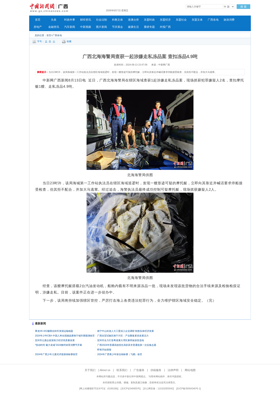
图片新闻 (101, 26)
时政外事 (69, 19)
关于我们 (90, 370)
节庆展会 (117, 26)
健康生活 (133, 26)
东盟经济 (165, 19)
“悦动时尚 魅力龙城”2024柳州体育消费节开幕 (58, 345)
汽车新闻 (69, 26)
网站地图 (190, 370)
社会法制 (101, 19)
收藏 (69, 41)
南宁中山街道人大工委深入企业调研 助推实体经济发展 (125, 331)
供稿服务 (155, 370)
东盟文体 (197, 19)
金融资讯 (53, 26)
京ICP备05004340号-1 (188, 388)
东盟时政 (149, 19)
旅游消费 (229, 19)
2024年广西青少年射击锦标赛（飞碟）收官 (119, 354)
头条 (53, 19)
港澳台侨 (133, 19)
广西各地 (213, 19)
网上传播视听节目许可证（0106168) (99, 388)
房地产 (38, 26)
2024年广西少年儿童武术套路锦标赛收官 (56, 354)
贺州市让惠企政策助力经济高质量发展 (55, 340)
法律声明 (173, 370)
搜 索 (243, 6)
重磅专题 (149, 26)
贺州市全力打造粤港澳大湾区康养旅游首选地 (120, 340)
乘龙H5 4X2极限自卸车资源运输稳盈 (54, 331)
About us (105, 370)
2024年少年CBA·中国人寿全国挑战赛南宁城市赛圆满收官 (65, 335)
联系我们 (121, 370)
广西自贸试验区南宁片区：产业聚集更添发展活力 (123, 335)
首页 (37, 19)
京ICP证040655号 (130, 388)
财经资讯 (85, 19)
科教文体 (117, 19)
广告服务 (139, 370)
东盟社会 (181, 19)
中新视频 (85, 26)
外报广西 (165, 26)
